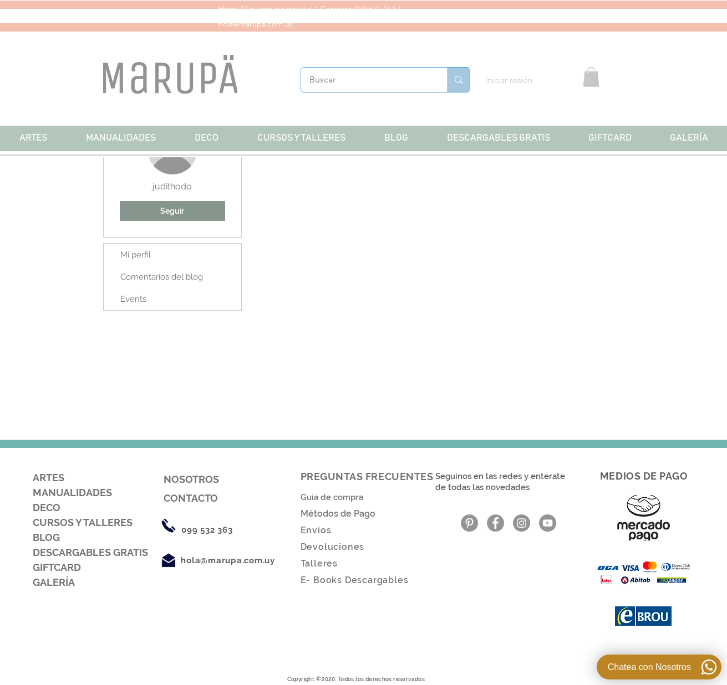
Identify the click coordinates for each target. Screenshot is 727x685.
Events (133, 299)
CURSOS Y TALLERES (83, 522)
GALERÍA (54, 582)
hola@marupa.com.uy (255, 24)
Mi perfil (135, 255)
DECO (46, 507)
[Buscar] (367, 80)
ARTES (48, 477)
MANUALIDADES (72, 492)
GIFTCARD (57, 567)
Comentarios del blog (161, 277)
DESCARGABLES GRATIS (90, 552)
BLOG (46, 537)
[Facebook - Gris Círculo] (495, 523)
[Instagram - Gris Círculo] (521, 523)
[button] (591, 77)
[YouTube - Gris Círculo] (547, 523)
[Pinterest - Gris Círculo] (469, 523)
